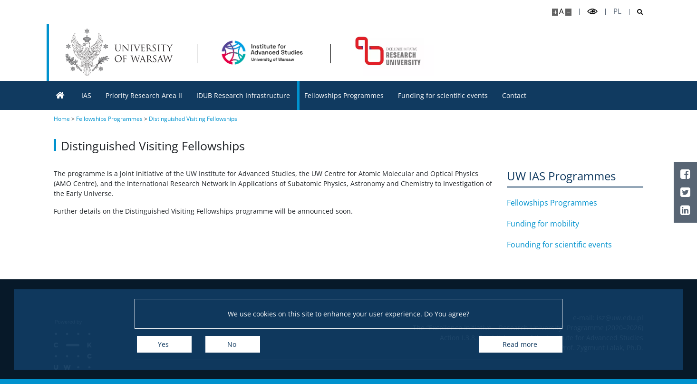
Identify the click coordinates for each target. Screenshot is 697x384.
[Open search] (636, 12)
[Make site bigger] (555, 12)
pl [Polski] (617, 11)
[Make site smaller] (568, 12)
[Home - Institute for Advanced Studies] (263, 52)
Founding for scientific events (559, 244)
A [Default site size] (561, 11)
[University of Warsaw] (121, 52)
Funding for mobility (543, 223)
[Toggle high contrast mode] (592, 12)
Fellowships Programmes (552, 202)
